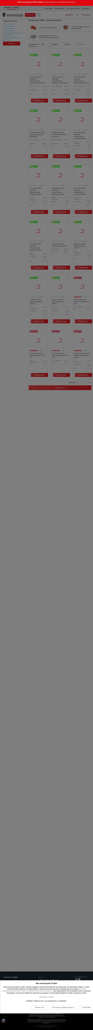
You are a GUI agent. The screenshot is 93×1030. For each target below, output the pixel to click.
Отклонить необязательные (63, 1007)
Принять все (39, 1007)
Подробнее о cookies (46, 997)
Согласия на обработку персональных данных (36, 991)
